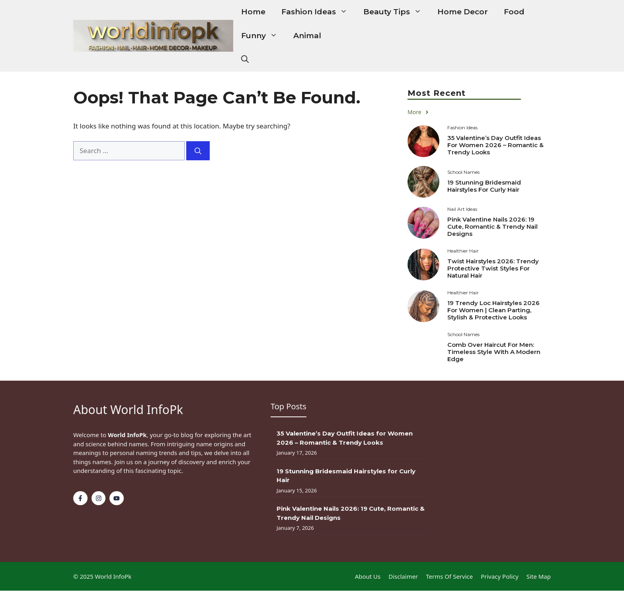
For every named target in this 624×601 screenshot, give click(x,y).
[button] (245, 60)
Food (514, 11)
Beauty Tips (396, 12)
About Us (368, 576)
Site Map (538, 576)
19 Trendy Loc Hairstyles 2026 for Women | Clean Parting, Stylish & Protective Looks (493, 310)
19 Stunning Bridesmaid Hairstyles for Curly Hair (484, 186)
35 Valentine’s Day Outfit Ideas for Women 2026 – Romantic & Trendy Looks (495, 145)
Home (253, 11)
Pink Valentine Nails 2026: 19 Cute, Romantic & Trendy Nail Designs (492, 226)
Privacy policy (500, 576)
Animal (307, 35)
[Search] (198, 150)
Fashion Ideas (318, 12)
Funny (263, 36)
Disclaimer (403, 576)
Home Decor (462, 11)
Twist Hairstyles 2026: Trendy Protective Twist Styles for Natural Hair (493, 268)
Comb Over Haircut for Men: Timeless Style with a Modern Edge (493, 352)
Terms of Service (449, 576)
